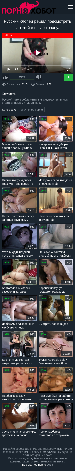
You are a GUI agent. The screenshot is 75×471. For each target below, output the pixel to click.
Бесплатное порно (34, 464)
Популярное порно (30, 109)
